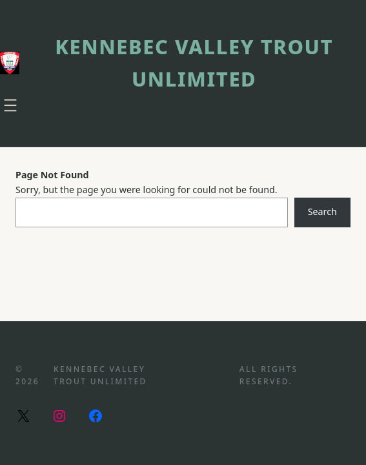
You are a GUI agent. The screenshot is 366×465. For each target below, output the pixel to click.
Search (322, 211)
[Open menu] (10, 105)
